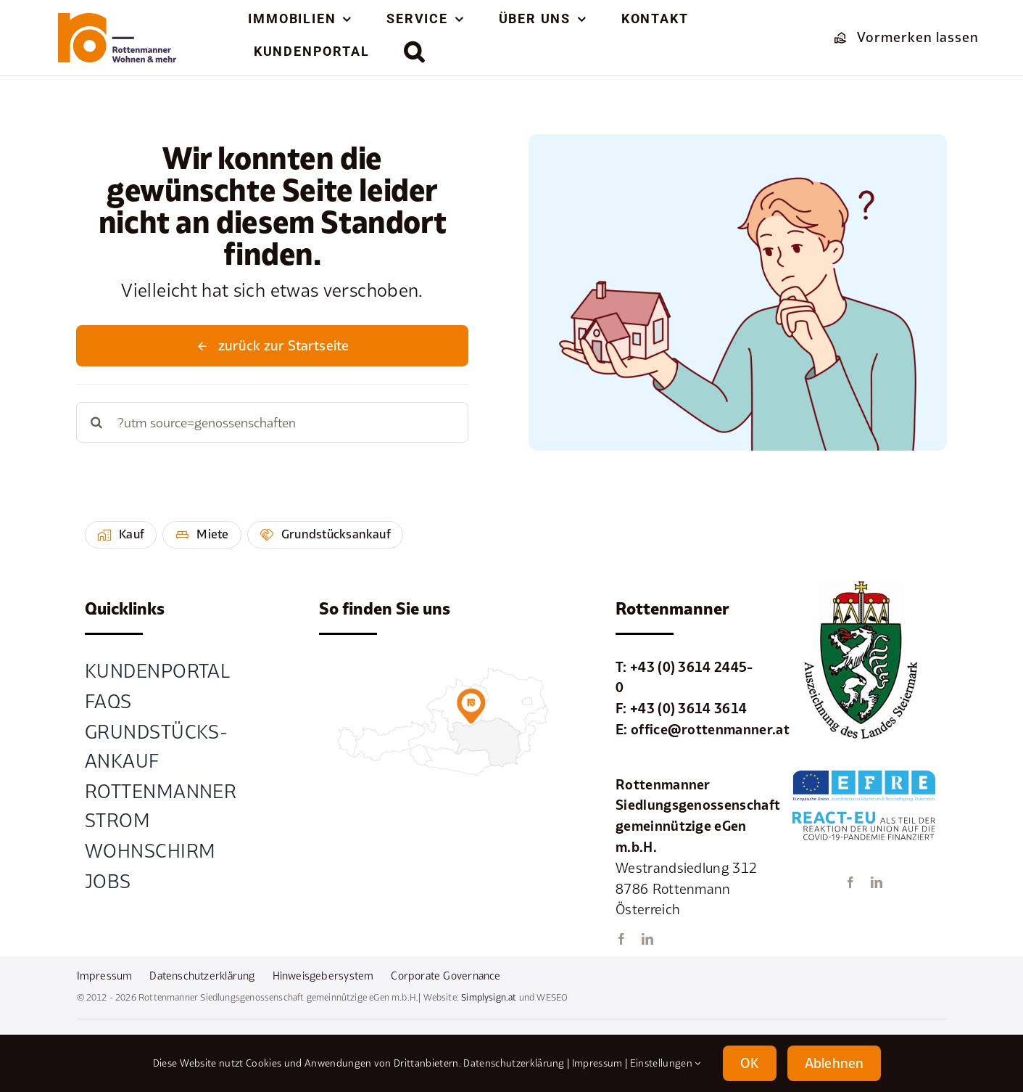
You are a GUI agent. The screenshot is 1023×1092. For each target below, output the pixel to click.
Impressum (597, 1063)
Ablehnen (834, 1063)
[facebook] (621, 939)
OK (749, 1063)
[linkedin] (647, 939)
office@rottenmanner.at (710, 729)
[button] (414, 51)
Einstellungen (665, 1063)
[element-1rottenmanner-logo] (116, 20)
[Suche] (96, 422)
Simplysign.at (488, 997)
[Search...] (272, 422)
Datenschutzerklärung (513, 1063)
